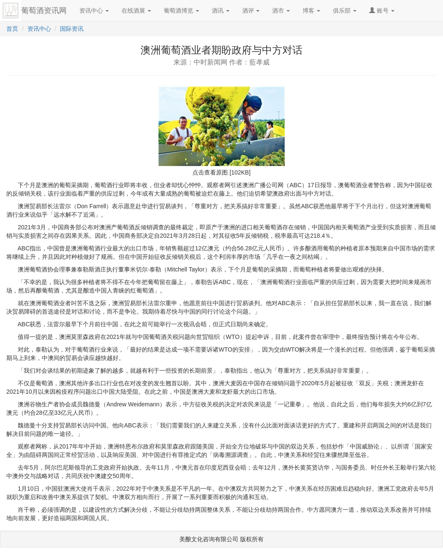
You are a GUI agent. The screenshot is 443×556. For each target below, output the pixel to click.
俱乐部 (345, 10)
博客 (311, 10)
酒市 (281, 10)
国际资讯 (72, 28)
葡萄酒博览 (181, 10)
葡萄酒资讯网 (44, 10)
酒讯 (221, 10)
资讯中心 (94, 10)
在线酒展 (136, 10)
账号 (381, 10)
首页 (12, 28)
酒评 (251, 10)
